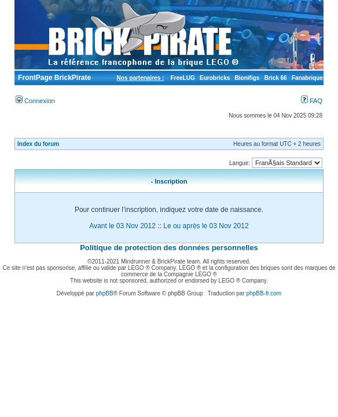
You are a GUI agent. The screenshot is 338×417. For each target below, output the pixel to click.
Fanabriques (309, 78)
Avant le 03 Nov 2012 (122, 226)
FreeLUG (182, 78)
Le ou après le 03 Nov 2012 (205, 226)
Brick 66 (275, 78)
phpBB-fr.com (264, 293)
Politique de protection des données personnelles (169, 247)
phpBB (104, 293)
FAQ (311, 100)
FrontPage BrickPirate (53, 78)
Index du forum (38, 144)
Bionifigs (247, 78)
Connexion (35, 100)
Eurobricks (215, 78)
